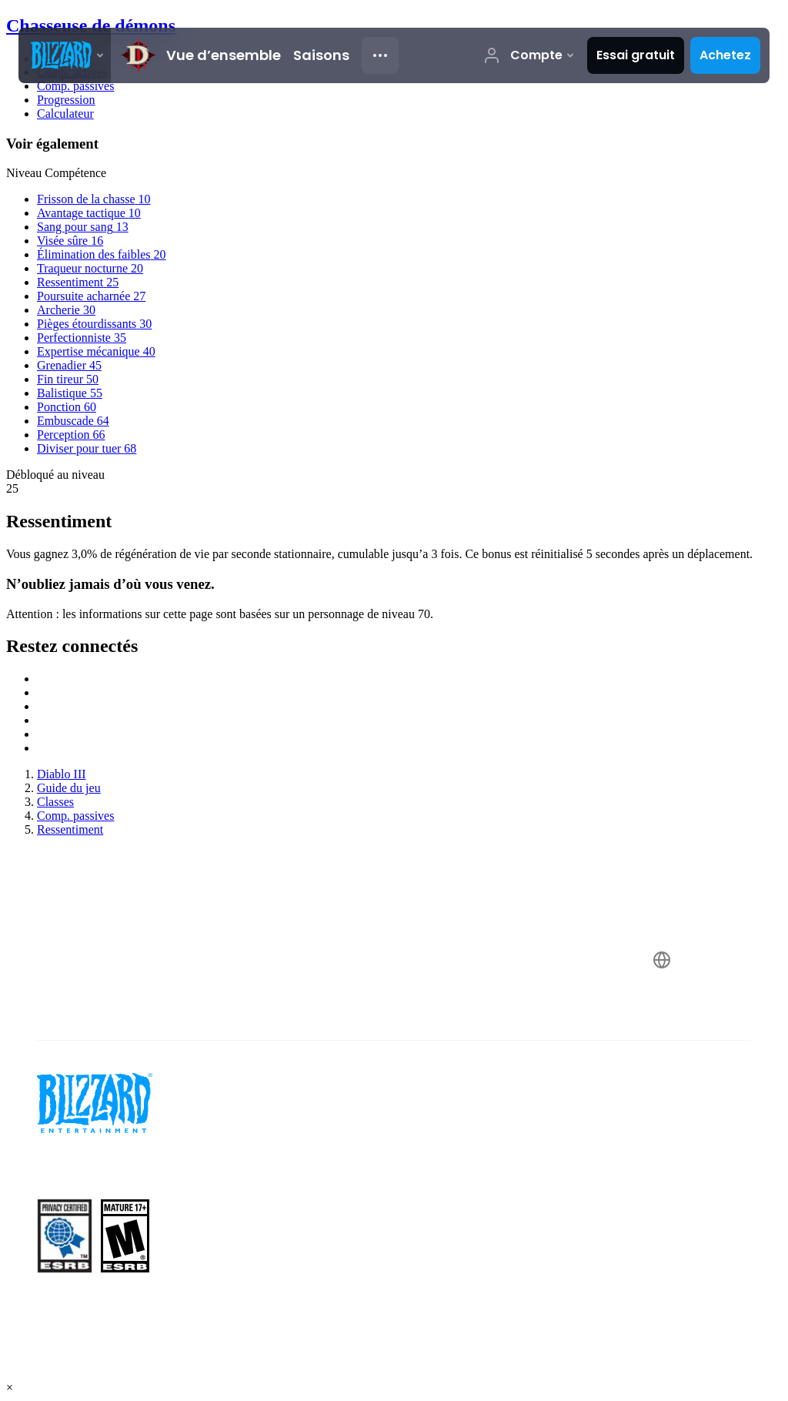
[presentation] (64, 55)
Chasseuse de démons (90, 25)
